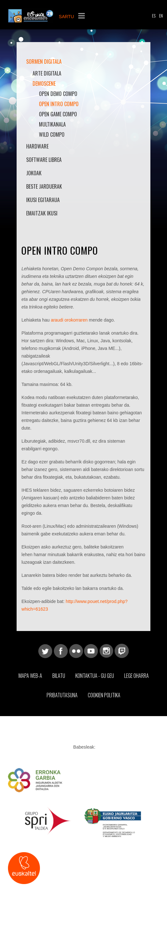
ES (154, 15)
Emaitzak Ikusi (41, 213)
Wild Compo (52, 134)
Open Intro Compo (59, 104)
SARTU (66, 16)
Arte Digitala (47, 73)
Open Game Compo (58, 114)
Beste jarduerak (44, 186)
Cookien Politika (104, 695)
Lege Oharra (136, 675)
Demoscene (44, 83)
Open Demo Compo (58, 94)
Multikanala (52, 124)
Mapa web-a (30, 675)
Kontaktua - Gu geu (94, 675)
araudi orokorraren (69, 320)
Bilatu (58, 675)
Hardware (37, 146)
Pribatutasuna (62, 695)
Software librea (44, 159)
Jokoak (34, 173)
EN (161, 15)
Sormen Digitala (44, 61)
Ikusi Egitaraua (43, 200)
